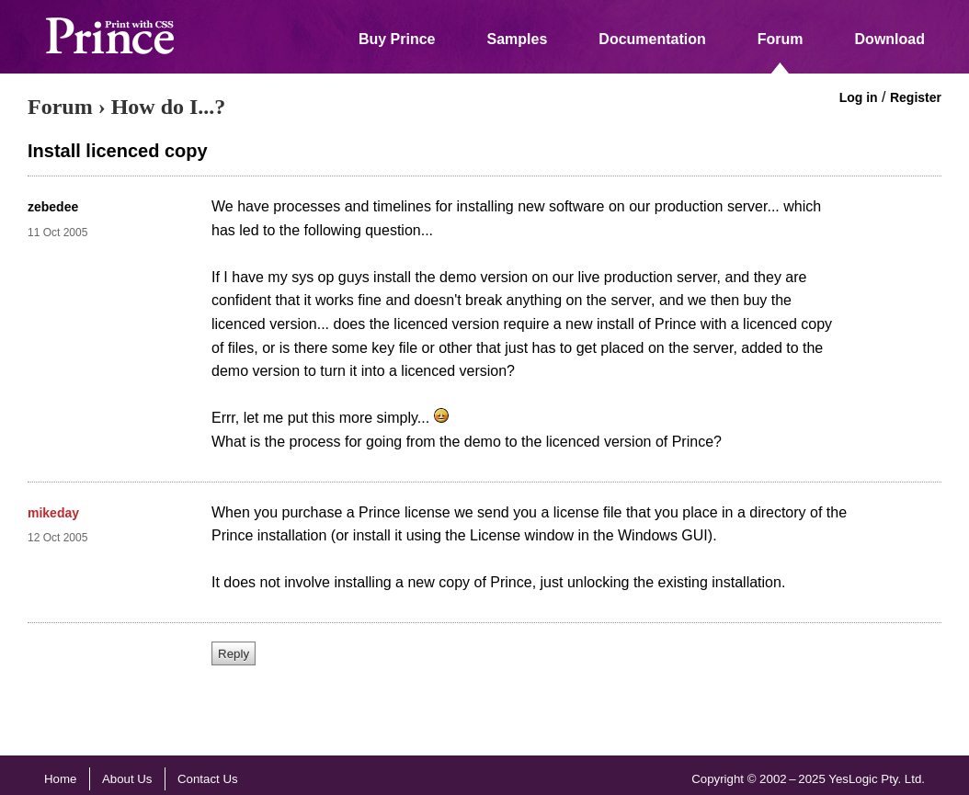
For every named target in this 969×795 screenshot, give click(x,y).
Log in (858, 97)
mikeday (53, 512)
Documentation (651, 39)
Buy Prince (397, 39)
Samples (517, 39)
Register (915, 97)
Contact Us (207, 779)
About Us (127, 779)
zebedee (53, 206)
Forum (781, 39)
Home (60, 779)
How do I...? (168, 107)
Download (890, 39)
